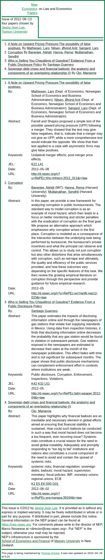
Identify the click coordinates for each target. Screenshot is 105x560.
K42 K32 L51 (40, 383)
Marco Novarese (13, 528)
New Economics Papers (29, 9)
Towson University (15, 31)
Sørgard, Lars (89, 48)
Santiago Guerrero (60, 64)
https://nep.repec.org (16, 524)
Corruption (15, 52)
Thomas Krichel (50, 553)
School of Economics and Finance (26, 541)
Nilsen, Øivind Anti (64, 48)
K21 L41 (37, 164)
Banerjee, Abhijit (40, 52)
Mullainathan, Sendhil (63, 191)
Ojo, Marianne (86, 73)
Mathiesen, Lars (38, 48)
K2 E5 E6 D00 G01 (44, 484)
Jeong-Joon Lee (13, 27)
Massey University (67, 541)
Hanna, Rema (63, 52)
